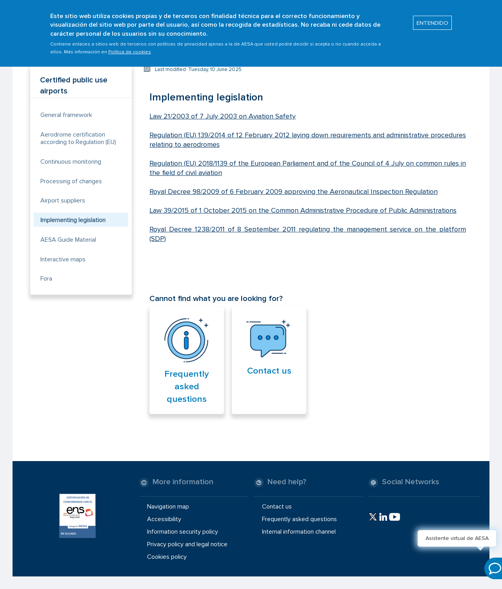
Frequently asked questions (186, 386)
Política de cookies (129, 50)
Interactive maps (62, 259)
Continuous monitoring (70, 162)
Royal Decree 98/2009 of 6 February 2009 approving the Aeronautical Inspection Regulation (293, 191)
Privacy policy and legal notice (187, 544)
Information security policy (182, 532)
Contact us (269, 370)
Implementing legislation (72, 220)
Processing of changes (71, 181)
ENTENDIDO (432, 20)
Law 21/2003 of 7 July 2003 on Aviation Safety (222, 116)
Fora (46, 279)
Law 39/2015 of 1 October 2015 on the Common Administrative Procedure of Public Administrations (303, 210)
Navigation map (168, 506)
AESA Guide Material (68, 240)
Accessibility (164, 519)
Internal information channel (299, 532)
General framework (66, 115)
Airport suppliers (62, 200)
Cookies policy (167, 557)
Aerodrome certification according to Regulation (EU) (78, 138)
